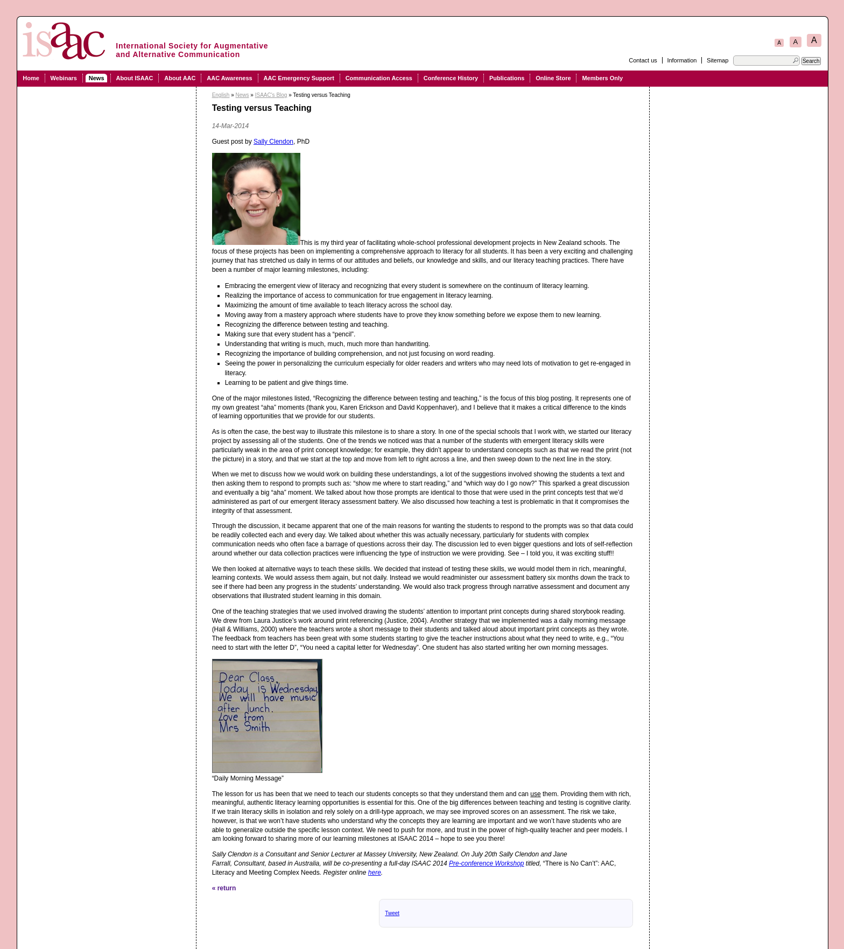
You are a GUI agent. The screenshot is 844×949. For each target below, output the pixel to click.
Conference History (451, 78)
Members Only (602, 78)
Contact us (643, 60)
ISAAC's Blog (271, 95)
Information (682, 60)
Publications (506, 78)
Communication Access (379, 78)
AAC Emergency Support (298, 78)
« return (224, 888)
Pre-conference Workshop (486, 863)
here (374, 872)
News (96, 78)
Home (31, 78)
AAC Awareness (229, 78)
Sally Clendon (273, 141)
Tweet (392, 913)
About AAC (179, 78)
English (221, 95)
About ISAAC (134, 78)
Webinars (64, 78)
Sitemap (717, 60)
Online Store (553, 78)
